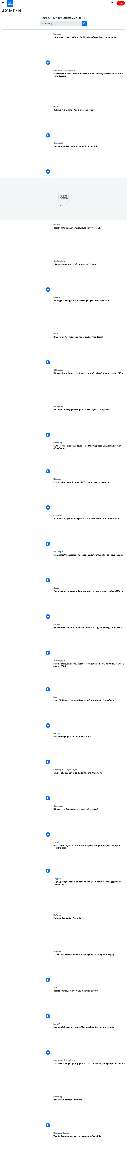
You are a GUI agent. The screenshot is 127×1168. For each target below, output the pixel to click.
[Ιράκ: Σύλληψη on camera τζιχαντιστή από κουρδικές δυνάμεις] (89, 714)
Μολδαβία (58, 551)
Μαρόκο (57, 34)
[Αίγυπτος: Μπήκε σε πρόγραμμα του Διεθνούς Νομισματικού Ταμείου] (89, 532)
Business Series (61, 1133)
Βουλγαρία (58, 406)
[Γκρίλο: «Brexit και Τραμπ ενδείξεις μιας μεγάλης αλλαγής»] (89, 496)
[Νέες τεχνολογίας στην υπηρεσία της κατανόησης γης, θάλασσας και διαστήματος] (89, 859)
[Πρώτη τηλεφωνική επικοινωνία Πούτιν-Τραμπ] (89, 242)
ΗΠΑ (55, 106)
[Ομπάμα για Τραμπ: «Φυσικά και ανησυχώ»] (89, 124)
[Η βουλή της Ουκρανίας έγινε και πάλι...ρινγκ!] (89, 823)
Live (121, 3)
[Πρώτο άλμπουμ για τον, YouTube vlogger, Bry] (89, 1005)
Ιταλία (56, 733)
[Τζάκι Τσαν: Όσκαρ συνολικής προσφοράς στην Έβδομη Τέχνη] (89, 968)
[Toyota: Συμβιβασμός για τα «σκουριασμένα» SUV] (89, 1150)
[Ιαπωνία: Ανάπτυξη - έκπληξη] (89, 1113)
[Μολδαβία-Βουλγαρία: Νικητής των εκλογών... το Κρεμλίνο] (89, 423)
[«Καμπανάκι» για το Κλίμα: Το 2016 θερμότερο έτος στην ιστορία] (89, 51)
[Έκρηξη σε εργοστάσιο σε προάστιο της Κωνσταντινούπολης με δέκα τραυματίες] (89, 895)
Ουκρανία (58, 143)
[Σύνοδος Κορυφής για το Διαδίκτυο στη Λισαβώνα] (89, 787)
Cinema (57, 951)
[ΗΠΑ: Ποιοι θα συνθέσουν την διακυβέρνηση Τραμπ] (89, 351)
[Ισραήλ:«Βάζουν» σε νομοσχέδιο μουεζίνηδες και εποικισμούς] (89, 1041)
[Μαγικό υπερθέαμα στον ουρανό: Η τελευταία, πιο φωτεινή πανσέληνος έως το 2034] (89, 678)
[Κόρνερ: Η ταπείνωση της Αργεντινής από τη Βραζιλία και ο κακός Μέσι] (89, 387)
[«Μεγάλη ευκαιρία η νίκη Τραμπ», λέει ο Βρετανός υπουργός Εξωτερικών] (89, 1077)
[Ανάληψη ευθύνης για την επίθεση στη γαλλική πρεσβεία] (89, 314)
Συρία (56, 588)
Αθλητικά (58, 370)
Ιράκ (55, 697)
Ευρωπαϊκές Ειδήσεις (64, 70)
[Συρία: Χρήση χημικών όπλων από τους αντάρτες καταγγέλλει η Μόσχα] (89, 605)
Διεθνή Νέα (59, 261)
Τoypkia (57, 878)
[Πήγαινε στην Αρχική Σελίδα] (10, 3)
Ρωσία (56, 224)
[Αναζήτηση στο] (63, 23)
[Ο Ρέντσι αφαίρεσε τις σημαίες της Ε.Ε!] (89, 750)
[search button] (84, 23)
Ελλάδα (57, 297)
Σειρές (56, 842)
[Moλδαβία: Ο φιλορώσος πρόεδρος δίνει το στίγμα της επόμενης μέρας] (89, 569)
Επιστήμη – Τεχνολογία (65, 769)
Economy (57, 442)
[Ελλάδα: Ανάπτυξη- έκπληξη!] (89, 932)
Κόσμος (57, 479)
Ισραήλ (56, 1024)
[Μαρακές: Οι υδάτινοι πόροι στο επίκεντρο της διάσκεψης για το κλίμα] (89, 641)
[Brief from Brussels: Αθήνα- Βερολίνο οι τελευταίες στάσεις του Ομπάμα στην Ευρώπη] (89, 87)
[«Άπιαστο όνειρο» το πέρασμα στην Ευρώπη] (89, 278)
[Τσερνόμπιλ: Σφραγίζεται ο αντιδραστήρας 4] (89, 160)
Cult (55, 987)
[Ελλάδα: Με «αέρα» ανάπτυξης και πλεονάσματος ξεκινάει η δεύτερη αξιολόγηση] (89, 460)
